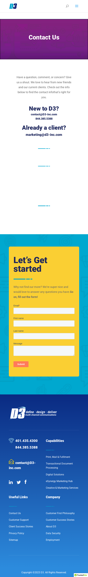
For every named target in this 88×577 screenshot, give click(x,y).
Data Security (53, 533)
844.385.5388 (26, 447)
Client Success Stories (21, 526)
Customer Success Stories (60, 519)
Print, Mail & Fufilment (58, 456)
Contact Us (15, 513)
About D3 (51, 526)
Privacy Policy (16, 533)
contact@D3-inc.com (44, 114)
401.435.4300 (26, 441)
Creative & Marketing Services (62, 487)
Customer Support (19, 519)
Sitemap (13, 539)
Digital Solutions (55, 474)
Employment (53, 539)
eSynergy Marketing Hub (59, 481)
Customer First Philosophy (60, 513)
